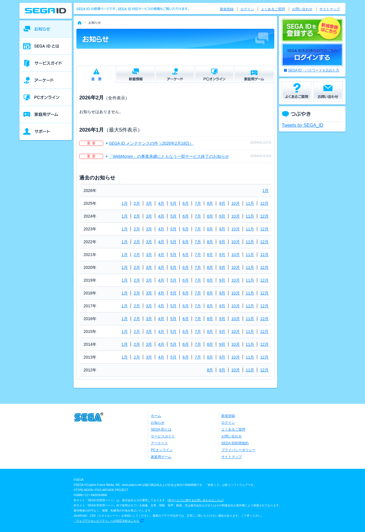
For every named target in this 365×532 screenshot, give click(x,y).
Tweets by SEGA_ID (302, 125)
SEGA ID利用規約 (235, 443)
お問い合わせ (302, 9)
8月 (210, 203)
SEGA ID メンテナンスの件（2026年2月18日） (151, 143)
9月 (222, 203)
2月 (137, 203)
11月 (250, 203)
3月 (149, 203)
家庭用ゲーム (161, 457)
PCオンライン (162, 450)
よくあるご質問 (273, 9)
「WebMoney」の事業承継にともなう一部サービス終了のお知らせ (169, 156)
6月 (185, 203)
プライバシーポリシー (238, 450)
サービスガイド (163, 436)
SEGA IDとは (161, 429)
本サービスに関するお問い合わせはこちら (196, 500)
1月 (265, 190)
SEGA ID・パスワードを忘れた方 (313, 70)
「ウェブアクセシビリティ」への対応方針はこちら (106, 520)
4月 (161, 203)
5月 (173, 203)
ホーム (156, 416)
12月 (264, 203)
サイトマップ (329, 9)
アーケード (159, 443)
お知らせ (158, 423)
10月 (235, 203)
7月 (198, 203)
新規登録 (227, 9)
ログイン (247, 9)
